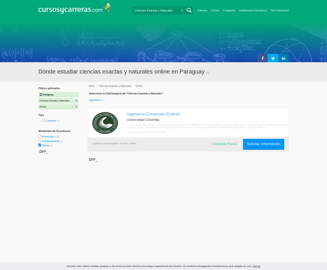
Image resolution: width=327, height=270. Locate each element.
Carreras (202, 10)
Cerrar (256, 266)
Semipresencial (51, 141)
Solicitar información (263, 144)
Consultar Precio (224, 144)
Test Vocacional (280, 10)
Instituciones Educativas (253, 10)
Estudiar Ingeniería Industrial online (146, 132)
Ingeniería (95, 100)
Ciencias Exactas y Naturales (115, 86)
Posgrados (229, 10)
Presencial (48, 136)
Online (46, 145)
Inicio (92, 86)
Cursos (215, 10)
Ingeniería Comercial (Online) (153, 114)
